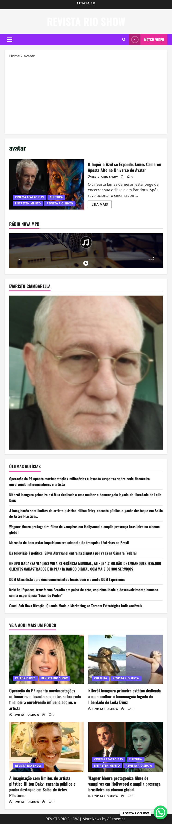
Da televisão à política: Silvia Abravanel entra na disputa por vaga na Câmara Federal (73, 553)
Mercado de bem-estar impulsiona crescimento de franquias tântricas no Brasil (69, 542)
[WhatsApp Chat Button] (160, 812)
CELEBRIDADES (25, 678)
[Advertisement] (86, 95)
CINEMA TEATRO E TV (29, 197)
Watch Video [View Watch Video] (146, 39)
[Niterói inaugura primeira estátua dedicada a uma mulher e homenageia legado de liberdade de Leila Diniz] (125, 659)
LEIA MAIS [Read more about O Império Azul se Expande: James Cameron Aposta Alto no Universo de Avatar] (102, 205)
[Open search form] (124, 39)
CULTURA (56, 197)
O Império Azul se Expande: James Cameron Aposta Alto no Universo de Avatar (46, 184)
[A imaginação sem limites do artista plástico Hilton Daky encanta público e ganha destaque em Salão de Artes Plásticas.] (46, 747)
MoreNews (92, 818)
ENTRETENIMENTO (28, 203)
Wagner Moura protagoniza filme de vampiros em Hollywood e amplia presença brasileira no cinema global (124, 784)
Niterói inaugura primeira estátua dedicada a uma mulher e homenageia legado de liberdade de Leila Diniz (124, 696)
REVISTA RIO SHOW (86, 21)
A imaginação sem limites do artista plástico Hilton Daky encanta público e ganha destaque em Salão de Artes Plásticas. (42, 787)
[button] (10, 39)
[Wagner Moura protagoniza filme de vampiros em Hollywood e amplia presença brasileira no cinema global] (125, 747)
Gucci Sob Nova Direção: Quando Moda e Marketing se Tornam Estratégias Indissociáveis (75, 605)
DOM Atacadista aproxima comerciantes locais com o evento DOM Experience (67, 579)
